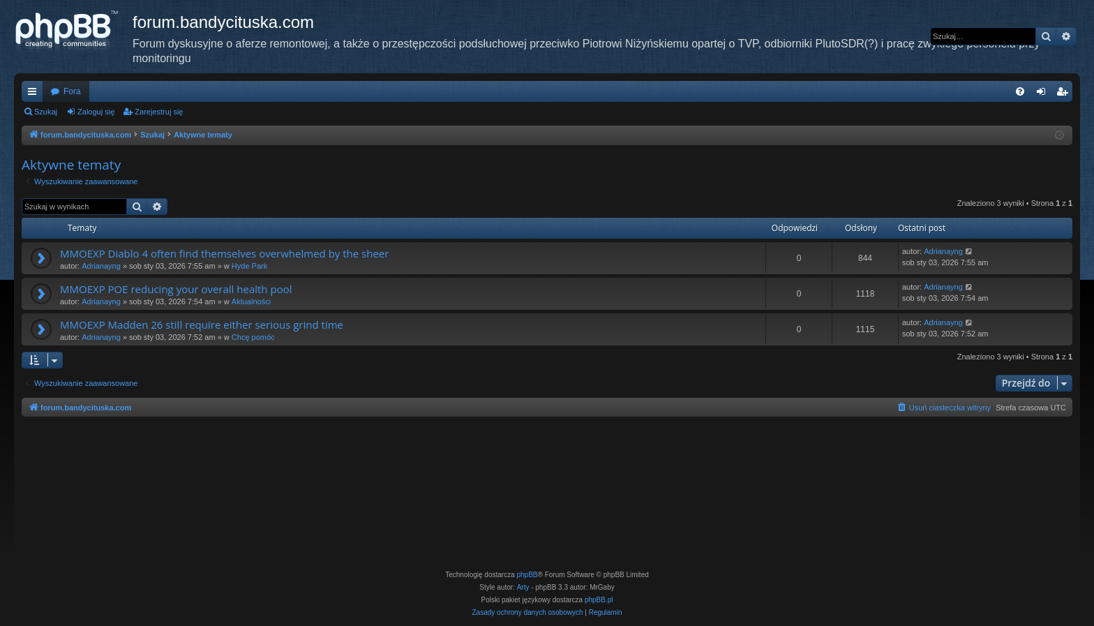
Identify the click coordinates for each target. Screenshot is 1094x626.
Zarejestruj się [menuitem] (1064, 94)
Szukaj (45, 111)
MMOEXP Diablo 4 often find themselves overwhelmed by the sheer (224, 253)
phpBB (527, 575)
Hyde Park (249, 266)
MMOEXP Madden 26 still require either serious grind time (201, 324)
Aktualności (251, 301)
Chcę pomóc (253, 337)
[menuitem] (1020, 91)
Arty (523, 587)
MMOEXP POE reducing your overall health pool (176, 289)
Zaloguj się (95, 111)
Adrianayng (101, 266)
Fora (72, 91)
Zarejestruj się (159, 111)
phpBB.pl (599, 600)
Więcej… (35, 94)
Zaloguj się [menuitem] (1044, 94)
